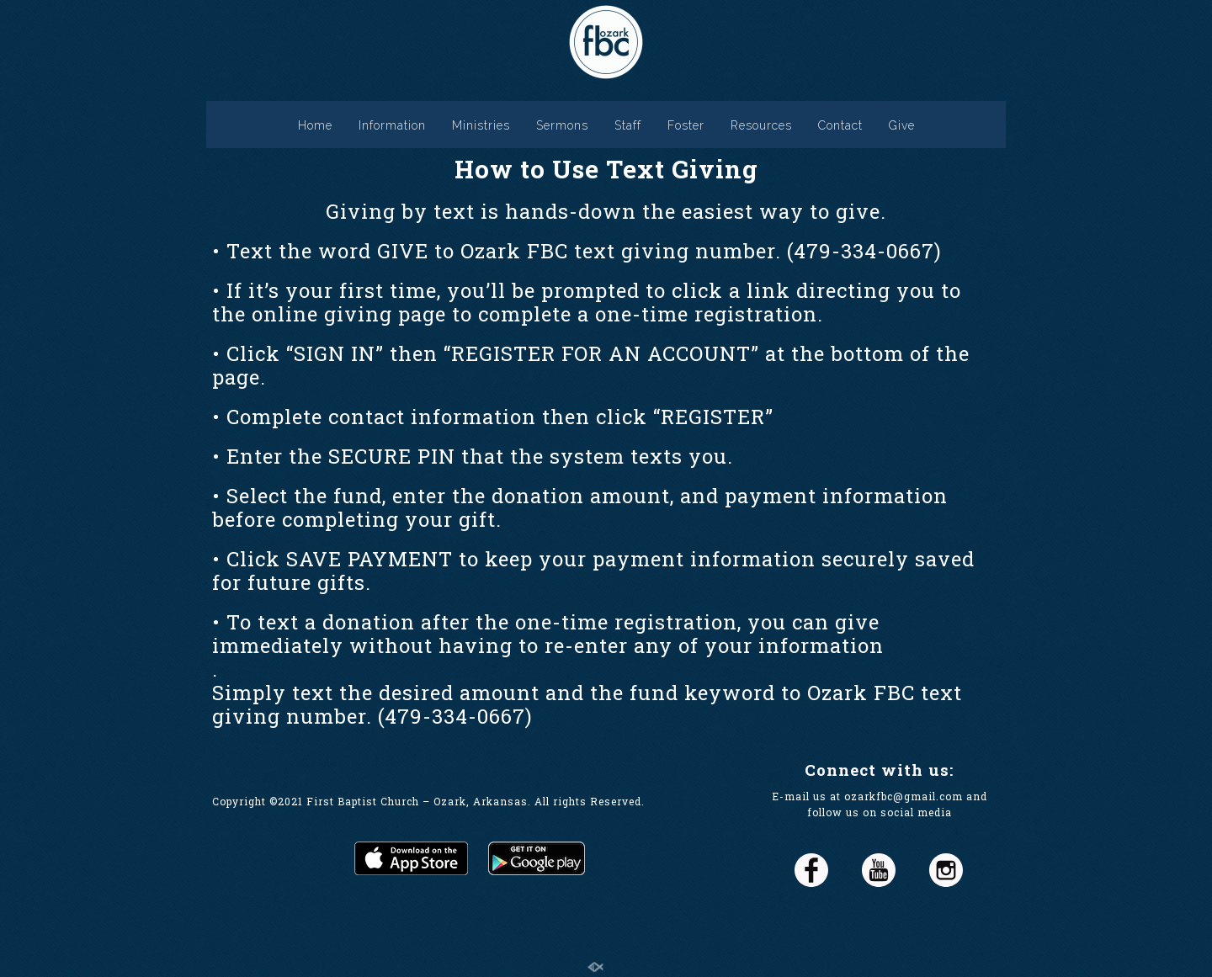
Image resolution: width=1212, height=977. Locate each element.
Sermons (562, 125)
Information (392, 125)
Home (315, 125)
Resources (761, 125)
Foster (685, 125)
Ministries (481, 125)
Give (902, 125)
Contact (840, 125)
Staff (627, 125)
